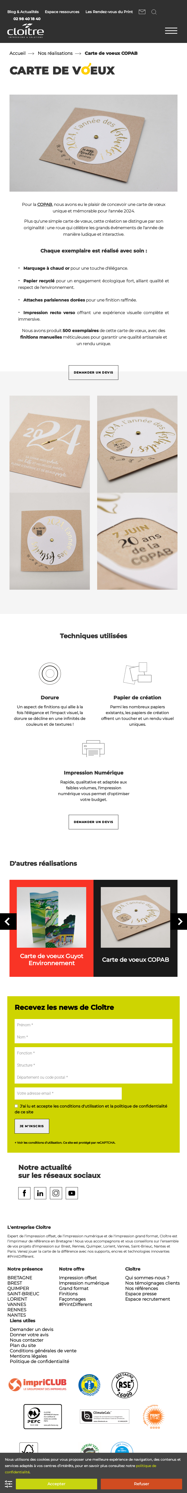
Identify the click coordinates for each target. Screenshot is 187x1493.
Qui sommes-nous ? (147, 1278)
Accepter (56, 1484)
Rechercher (154, 11)
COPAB (44, 204)
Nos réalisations (55, 53)
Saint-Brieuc (23, 1294)
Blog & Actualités (23, 12)
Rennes (16, 1310)
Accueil (17, 53)
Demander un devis (93, 372)
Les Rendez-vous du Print (109, 12)
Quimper (18, 1288)
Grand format (73, 1288)
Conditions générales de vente (43, 1351)
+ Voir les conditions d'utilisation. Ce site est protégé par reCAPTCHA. (65, 1142)
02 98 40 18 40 (26, 19)
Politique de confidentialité (39, 1361)
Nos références (141, 1288)
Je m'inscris (32, 1126)
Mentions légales (28, 1356)
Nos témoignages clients (152, 1283)
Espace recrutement (147, 1299)
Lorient (17, 1299)
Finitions (68, 1294)
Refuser (141, 1484)
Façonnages (72, 1299)
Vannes (16, 1304)
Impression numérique (84, 1283)
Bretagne (19, 1278)
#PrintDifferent (75, 1304)
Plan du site (23, 1345)
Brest (14, 1283)
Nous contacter (142, 12)
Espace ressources (62, 12)
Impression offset (78, 1278)
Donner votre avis (29, 1335)
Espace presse (141, 1294)
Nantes (16, 1315)
